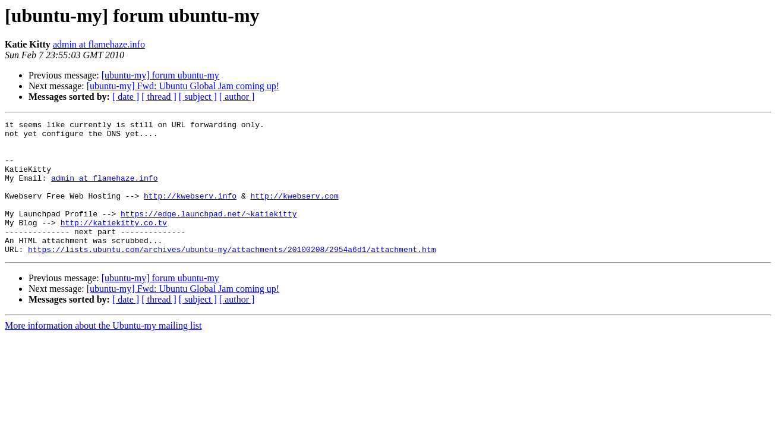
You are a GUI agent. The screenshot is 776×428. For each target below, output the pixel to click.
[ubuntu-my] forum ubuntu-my (160, 75)
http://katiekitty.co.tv (114, 243)
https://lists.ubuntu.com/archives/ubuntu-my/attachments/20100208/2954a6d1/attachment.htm (232, 275)
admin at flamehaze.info (99, 44)
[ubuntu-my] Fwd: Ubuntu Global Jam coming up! (183, 86)
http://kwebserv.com (294, 211)
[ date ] (125, 97)
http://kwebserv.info (190, 211)
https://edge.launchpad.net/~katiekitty (208, 233)
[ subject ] (198, 97)
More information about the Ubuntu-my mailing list (103, 352)
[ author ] (237, 97)
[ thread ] (158, 97)
